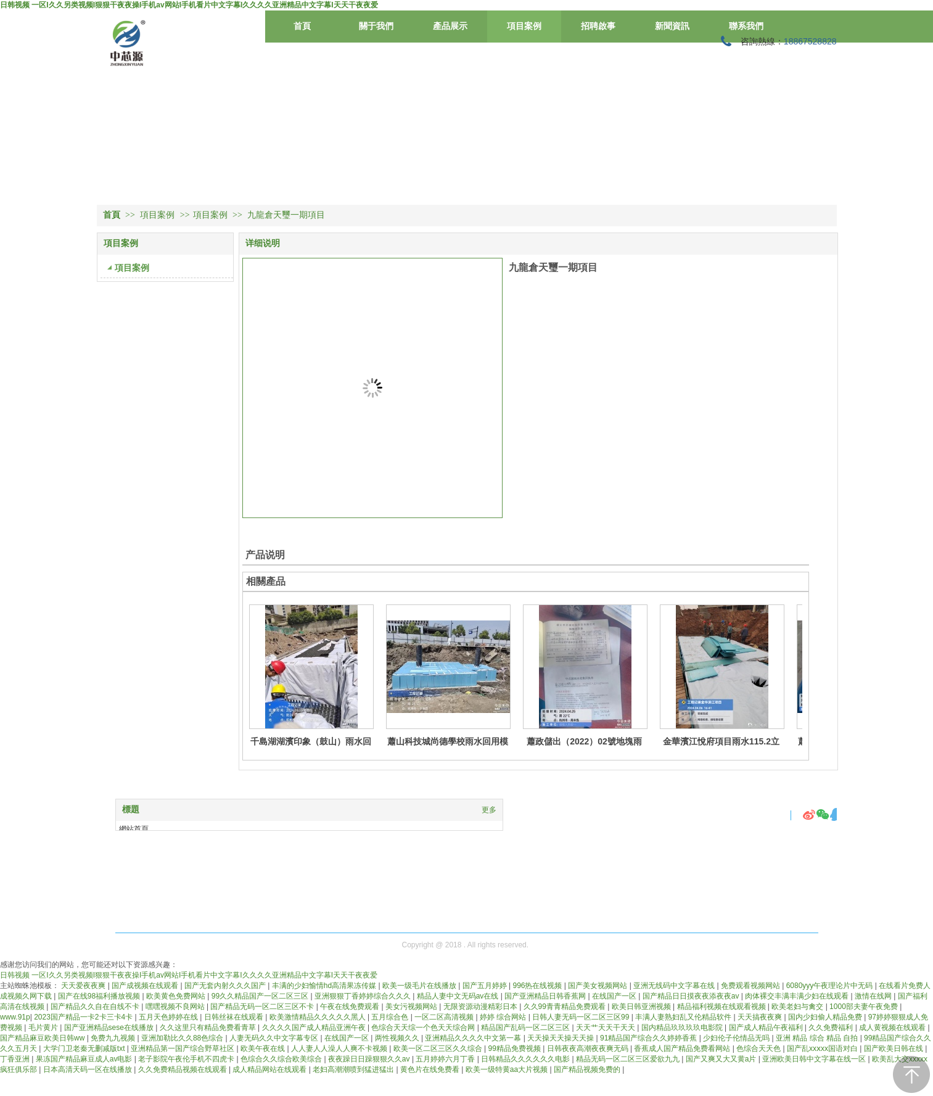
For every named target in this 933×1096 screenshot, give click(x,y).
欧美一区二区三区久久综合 (438, 1048)
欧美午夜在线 (263, 1048)
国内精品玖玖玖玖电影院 (683, 1027)
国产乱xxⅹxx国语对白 (823, 1048)
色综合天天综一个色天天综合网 (424, 1027)
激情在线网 (874, 996)
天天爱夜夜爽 (84, 985)
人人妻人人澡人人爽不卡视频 (340, 1048)
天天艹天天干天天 (606, 1027)
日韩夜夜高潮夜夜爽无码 (588, 1048)
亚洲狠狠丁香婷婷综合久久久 (363, 996)
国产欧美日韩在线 (894, 1048)
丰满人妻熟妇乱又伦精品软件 (684, 1017)
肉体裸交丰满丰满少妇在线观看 (797, 996)
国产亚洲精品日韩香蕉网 (546, 996)
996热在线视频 (538, 985)
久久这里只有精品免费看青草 (209, 1027)
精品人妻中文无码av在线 (459, 996)
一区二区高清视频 (444, 1017)
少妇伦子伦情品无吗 (737, 1038)
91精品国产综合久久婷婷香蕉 (649, 1038)
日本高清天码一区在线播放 (88, 1069)
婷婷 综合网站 (504, 1017)
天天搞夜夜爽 (761, 1017)
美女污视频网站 (412, 1006)
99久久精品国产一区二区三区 (261, 996)
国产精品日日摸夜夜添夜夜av (692, 996)
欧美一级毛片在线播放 (420, 985)
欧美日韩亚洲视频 (642, 1006)
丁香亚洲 (15, 1059)
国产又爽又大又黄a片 (722, 1059)
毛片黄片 (44, 1027)
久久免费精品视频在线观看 (183, 1069)
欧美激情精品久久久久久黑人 (318, 1017)
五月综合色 (390, 1017)
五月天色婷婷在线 (169, 1017)
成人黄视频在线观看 (893, 1027)
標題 (130, 809)
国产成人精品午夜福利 (767, 1027)
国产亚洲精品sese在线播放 (110, 1027)
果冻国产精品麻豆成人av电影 (85, 1059)
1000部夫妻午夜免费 (864, 1006)
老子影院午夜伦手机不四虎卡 (187, 1059)
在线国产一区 (615, 996)
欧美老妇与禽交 (798, 1006)
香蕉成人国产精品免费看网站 (683, 1048)
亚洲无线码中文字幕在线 (675, 985)
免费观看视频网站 (751, 985)
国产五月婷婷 (485, 985)
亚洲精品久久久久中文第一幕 (474, 1038)
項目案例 (158, 215)
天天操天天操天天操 (561, 1038)
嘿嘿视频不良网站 (176, 1006)
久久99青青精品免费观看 (566, 1006)
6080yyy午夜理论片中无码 (830, 985)
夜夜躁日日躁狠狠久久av (370, 1059)
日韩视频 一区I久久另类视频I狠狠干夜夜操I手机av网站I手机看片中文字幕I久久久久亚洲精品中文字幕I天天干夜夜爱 (189, 5)
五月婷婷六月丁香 (446, 1059)
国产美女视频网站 (598, 985)
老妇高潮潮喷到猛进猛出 (354, 1069)
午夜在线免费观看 (350, 1006)
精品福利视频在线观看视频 (722, 1006)
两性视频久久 (398, 1038)
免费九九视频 (114, 1038)
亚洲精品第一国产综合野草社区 (183, 1048)
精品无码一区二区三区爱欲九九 (628, 1059)
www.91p (15, 1017)
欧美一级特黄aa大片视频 (508, 1069)
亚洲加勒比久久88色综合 (183, 1038)
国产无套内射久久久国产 (226, 985)
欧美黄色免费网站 (176, 996)
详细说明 (262, 243)
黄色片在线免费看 (430, 1069)
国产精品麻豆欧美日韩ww (43, 1038)
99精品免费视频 (515, 1048)
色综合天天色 (759, 1048)
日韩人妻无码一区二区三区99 (581, 1017)
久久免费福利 (831, 1027)
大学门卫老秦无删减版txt (85, 1048)
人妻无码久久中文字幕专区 (274, 1038)
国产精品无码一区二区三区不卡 (263, 1006)
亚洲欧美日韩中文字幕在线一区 (815, 1059)
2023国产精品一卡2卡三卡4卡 (84, 1017)
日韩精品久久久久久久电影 (526, 1059)
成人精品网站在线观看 (270, 1069)
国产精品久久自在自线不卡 (96, 1006)
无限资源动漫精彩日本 (481, 1006)
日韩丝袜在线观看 (234, 1017)
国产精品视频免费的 (588, 1069)
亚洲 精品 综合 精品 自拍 (818, 1038)
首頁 (111, 215)
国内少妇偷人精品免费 (826, 1017)
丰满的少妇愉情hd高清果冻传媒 (325, 985)
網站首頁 (134, 829)
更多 (489, 810)
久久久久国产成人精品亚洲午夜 (315, 1027)
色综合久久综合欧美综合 (282, 1059)
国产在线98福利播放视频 (100, 996)
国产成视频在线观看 (146, 985)
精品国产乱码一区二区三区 (526, 1027)
